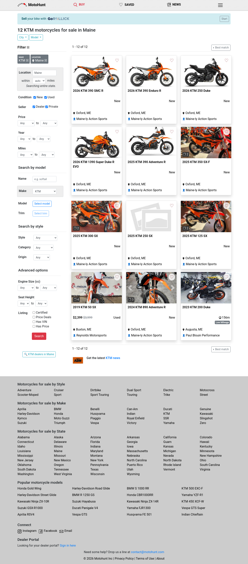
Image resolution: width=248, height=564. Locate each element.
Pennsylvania (99, 465)
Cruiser (59, 390)
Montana (96, 455)
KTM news (113, 358)
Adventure (24, 390)
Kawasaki (206, 414)
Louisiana (24, 451)
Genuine (205, 409)
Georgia (132, 442)
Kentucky (206, 446)
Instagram (29, 531)
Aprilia (21, 409)
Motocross (207, 390)
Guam (167, 442)
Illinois (58, 446)
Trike (166, 395)
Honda (58, 414)
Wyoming (133, 474)
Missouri (60, 455)
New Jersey (25, 460)
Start (224, 18)
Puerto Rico (135, 465)
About (160, 558)
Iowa (130, 446)
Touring (132, 395)
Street (204, 395)
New (40, 97)
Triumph (59, 423)
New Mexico (62, 460)
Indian (131, 414)
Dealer (40, 106)
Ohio (203, 460)
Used (51, 97)
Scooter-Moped (27, 395)
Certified (41, 312)
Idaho (21, 446)
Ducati (167, 409)
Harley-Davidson (28, 414)
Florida (95, 442)
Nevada (168, 455)
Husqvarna (97, 414)
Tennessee (61, 469)
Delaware (60, 442)
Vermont (169, 469)
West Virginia (63, 474)
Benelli (94, 409)
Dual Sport (134, 390)
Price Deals (43, 317)
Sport (57, 395)
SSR (166, 418)
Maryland (96, 451)
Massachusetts (137, 451)
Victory (131, 423)
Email (68, 531)
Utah (130, 469)
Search (39, 336)
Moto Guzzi (61, 418)
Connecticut (25, 442)
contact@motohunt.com (147, 552)
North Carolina (137, 460)
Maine (58, 451)
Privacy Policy (124, 558)
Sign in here (68, 545)
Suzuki (21, 423)
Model (35, 37)
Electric (168, 390)
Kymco (22, 418)
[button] (184, 142)
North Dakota (172, 460)
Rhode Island (172, 465)
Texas (94, 469)
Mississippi (25, 455)
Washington (25, 474)
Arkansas (133, 437)
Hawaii (204, 442)
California (169, 437)
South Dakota (26, 469)
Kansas (168, 446)
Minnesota (207, 451)
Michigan (169, 451)
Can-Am (132, 409)
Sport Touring (99, 395)
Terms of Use (145, 558)
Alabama (23, 437)
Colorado (206, 437)
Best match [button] (222, 47)
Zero (203, 423)
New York (96, 460)
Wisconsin (97, 474)
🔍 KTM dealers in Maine (39, 354)
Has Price (42, 326)
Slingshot (206, 418)
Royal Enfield (135, 418)
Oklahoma (24, 465)
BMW (57, 409)
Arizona (95, 437)
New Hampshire (211, 455)
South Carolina (210, 465)
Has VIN (41, 322)
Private (53, 106)
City (21, 37)
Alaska (58, 437)
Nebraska (133, 455)
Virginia (205, 469)
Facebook (50, 531)
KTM (166, 414)
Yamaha (168, 423)
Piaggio (95, 418)
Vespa (94, 423)
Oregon (59, 465)
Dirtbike (95, 390)
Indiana (95, 446)
